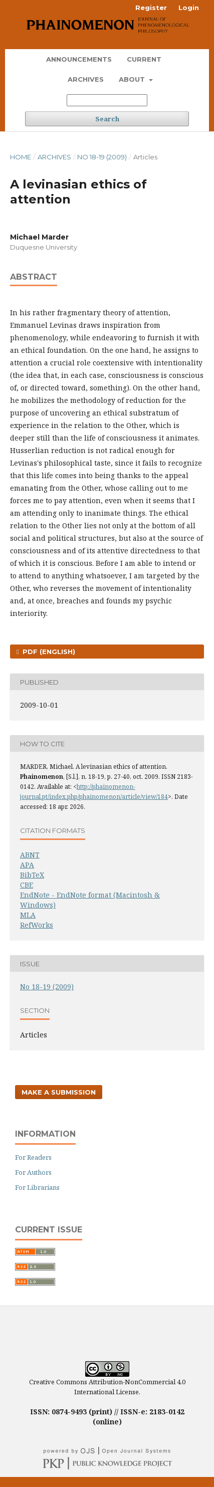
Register (151, 8)
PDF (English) (48, 652)
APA (27, 865)
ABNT (30, 855)
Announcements (79, 59)
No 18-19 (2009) (102, 157)
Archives (86, 79)
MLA (28, 915)
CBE (26, 885)
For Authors (33, 1172)
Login (188, 8)
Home (20, 157)
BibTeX (32, 875)
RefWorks (36, 925)
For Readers (33, 1157)
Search (107, 118)
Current (144, 59)
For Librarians (37, 1187)
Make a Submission (59, 1092)
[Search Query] (107, 100)
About (133, 79)
